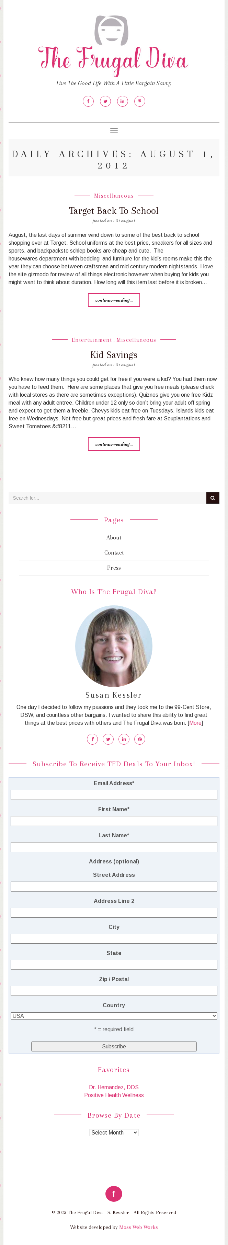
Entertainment (92, 340)
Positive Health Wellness (114, 1095)
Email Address (114, 783)
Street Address (114, 875)
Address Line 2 (114, 901)
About (113, 537)
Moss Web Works (138, 1227)
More (195, 723)
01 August (125, 220)
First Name (113, 809)
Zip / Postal (114, 979)
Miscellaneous (114, 196)
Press (114, 567)
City (114, 927)
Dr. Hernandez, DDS (114, 1087)
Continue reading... (114, 299)
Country (114, 1005)
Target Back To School (114, 210)
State (114, 953)
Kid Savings (113, 354)
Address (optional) (114, 861)
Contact (114, 552)
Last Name (114, 835)
